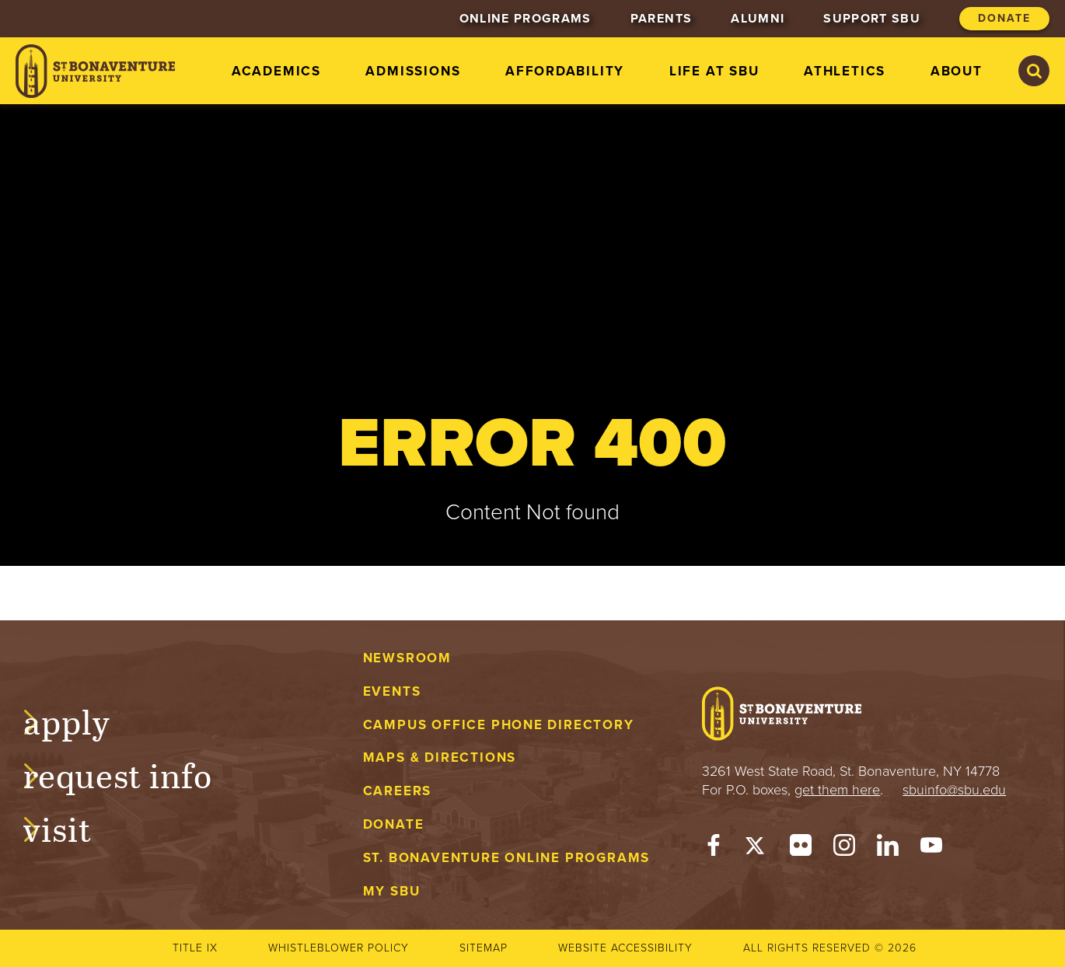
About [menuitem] (957, 71)
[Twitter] (757, 849)
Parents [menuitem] (661, 18)
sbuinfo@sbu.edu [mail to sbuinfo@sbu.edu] (954, 789)
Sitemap (483, 948)
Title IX (195, 948)
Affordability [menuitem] (564, 71)
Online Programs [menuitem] (525, 18)
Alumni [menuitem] (757, 18)
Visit (73, 827)
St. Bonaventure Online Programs (507, 858)
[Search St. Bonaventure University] (1033, 70)
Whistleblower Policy (338, 948)
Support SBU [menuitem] (871, 18)
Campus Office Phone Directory (498, 725)
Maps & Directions (439, 757)
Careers (397, 791)
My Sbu (392, 891)
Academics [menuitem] (276, 71)
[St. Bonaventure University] (95, 71)
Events (392, 691)
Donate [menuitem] (1004, 18)
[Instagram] (844, 849)
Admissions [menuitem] (412, 71)
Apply (82, 720)
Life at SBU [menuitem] (714, 71)
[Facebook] (713, 849)
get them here (837, 789)
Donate (393, 824)
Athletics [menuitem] (844, 71)
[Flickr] (800, 849)
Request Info (133, 773)
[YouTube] (931, 849)
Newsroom (407, 658)
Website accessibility (625, 948)
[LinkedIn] (887, 849)
